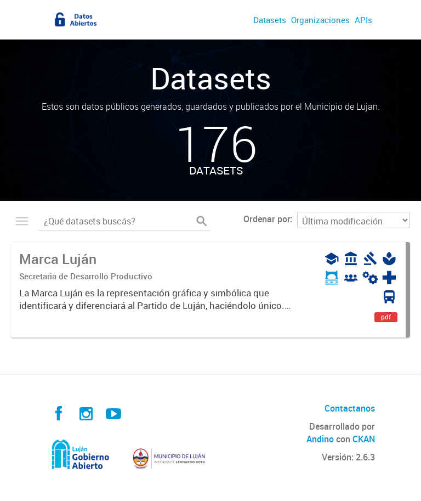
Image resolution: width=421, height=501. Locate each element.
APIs (363, 19)
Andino (320, 439)
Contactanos (350, 408)
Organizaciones (320, 19)
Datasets (269, 19)
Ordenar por (266, 218)
